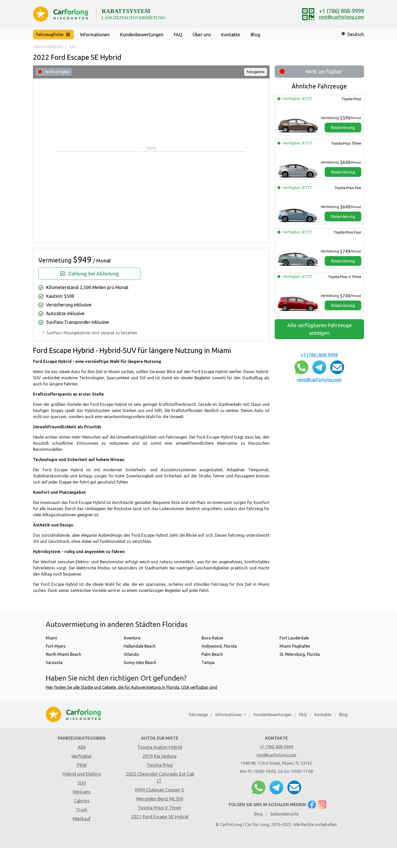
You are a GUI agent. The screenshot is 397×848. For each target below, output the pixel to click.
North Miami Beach (63, 654)
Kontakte (230, 34)
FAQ (177, 34)
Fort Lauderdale (294, 638)
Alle (82, 747)
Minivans (81, 791)
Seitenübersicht (284, 814)
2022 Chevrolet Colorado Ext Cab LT (160, 777)
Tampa (208, 662)
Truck (81, 809)
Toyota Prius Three (345, 143)
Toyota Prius (351, 99)
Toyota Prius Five (347, 188)
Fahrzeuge (198, 714)
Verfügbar (81, 756)
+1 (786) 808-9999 (341, 11)
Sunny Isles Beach (140, 662)
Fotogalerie (256, 72)
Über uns (202, 34)
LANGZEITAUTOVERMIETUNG (134, 17)
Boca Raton (212, 638)
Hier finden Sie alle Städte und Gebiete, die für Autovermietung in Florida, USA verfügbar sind (131, 687)
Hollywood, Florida (219, 646)
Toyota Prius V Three (344, 277)
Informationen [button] (95, 34)
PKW (82, 764)
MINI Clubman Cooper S (159, 789)
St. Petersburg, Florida (299, 654)
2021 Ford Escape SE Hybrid (159, 816)
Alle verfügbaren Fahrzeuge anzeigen (319, 329)
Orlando (131, 654)
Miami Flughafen (294, 646)
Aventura (132, 638)
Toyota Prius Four (347, 232)
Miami (51, 638)
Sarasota (54, 662)
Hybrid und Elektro (81, 773)
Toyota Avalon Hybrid (159, 747)
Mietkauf (82, 818)
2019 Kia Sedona (160, 756)
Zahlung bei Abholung (89, 274)
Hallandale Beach (140, 646)
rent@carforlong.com (341, 16)
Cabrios (81, 800)
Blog (255, 34)
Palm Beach (212, 654)
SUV (81, 782)
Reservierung (343, 127)
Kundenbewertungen (141, 34)
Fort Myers (56, 646)
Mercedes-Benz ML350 (159, 798)
